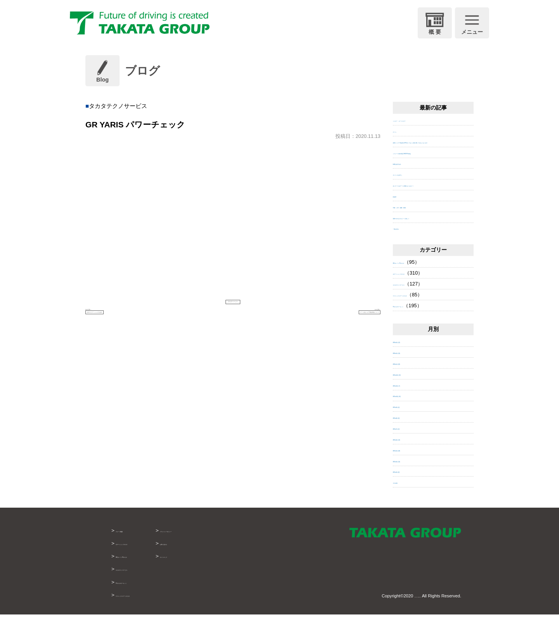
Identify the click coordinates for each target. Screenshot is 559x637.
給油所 (400, 218)
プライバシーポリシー (238, 553)
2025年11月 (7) (410, 407)
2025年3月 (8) (408, 493)
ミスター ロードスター (420, 120)
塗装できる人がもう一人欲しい (428, 239)
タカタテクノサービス (418, 306)
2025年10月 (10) (411, 418)
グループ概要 (132, 553)
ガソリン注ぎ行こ (413, 189)
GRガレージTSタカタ (142, 578)
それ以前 (403, 504)
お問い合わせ (227, 565)
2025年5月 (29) (410, 472)
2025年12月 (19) (411, 396)
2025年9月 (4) (408, 429)
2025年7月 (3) (408, 450)
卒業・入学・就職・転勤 (420, 228)
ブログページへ (233, 305)
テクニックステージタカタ (423, 317)
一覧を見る (405, 250)
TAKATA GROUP (404, 618)
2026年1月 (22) (410, 385)
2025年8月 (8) (408, 439)
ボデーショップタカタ (418, 295)
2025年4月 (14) (410, 483)
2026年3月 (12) (410, 364)
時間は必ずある (410, 178)
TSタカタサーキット (416, 328)
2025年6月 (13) (410, 461)
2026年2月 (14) (410, 375)
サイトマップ (227, 578)
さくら (400, 131)
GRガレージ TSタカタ (418, 284)
